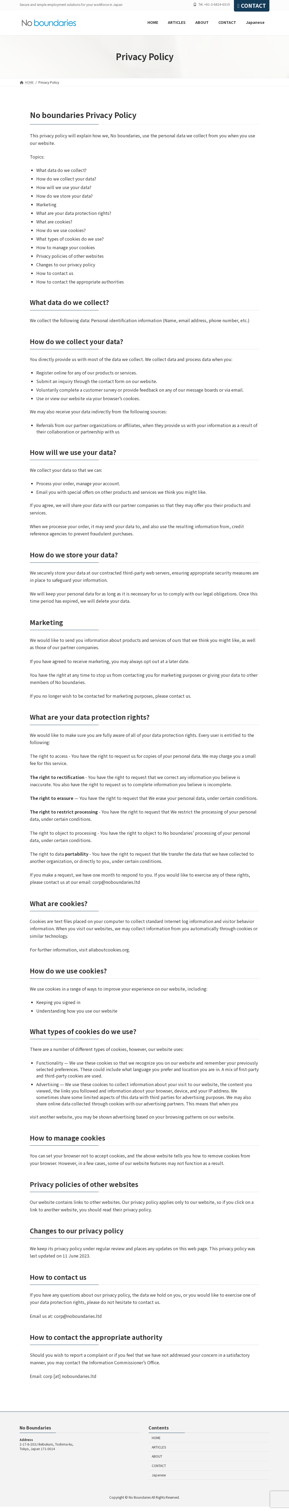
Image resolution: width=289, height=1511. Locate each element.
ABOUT (157, 1456)
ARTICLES (159, 1447)
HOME (156, 1437)
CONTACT (251, 5)
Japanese (159, 1475)
